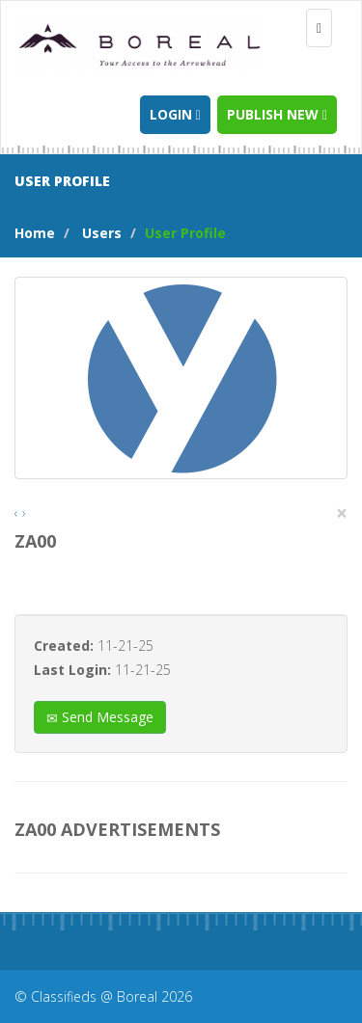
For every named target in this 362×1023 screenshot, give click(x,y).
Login (175, 114)
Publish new (277, 114)
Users (102, 233)
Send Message (99, 717)
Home (34, 233)
